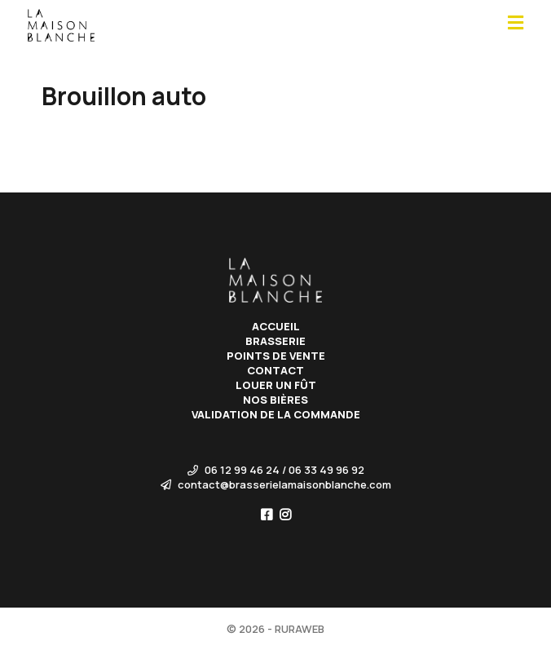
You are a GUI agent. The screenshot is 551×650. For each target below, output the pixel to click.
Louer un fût (276, 385)
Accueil (276, 326)
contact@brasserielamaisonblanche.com (276, 484)
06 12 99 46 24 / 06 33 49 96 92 (275, 469)
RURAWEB (299, 628)
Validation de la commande (276, 414)
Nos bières (275, 399)
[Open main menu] (515, 24)
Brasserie (275, 341)
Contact (275, 370)
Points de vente (276, 355)
